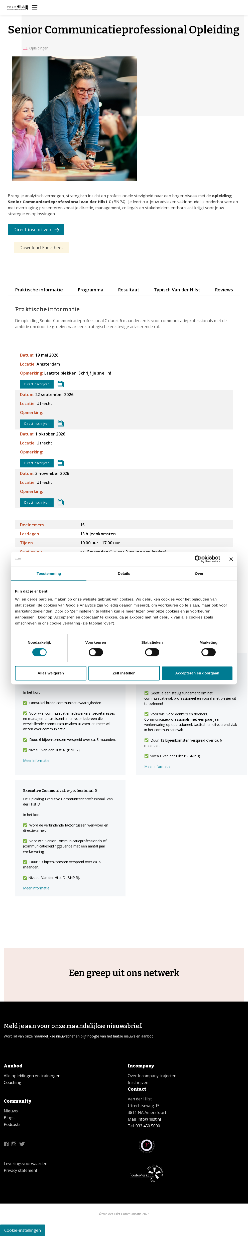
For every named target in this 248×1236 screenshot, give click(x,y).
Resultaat (128, 290)
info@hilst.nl (149, 1119)
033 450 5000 (148, 1126)
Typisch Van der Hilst (177, 290)
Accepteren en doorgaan (197, 673)
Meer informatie (36, 760)
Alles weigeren (51, 673)
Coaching (12, 1082)
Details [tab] (124, 573)
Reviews (224, 290)
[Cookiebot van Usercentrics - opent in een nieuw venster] (198, 559)
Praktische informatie (39, 290)
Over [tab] (199, 573)
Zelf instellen (124, 673)
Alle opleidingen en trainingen (32, 1075)
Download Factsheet (41, 247)
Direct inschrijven (32, 229)
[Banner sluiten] (231, 559)
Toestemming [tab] (49, 573)
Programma (90, 290)
